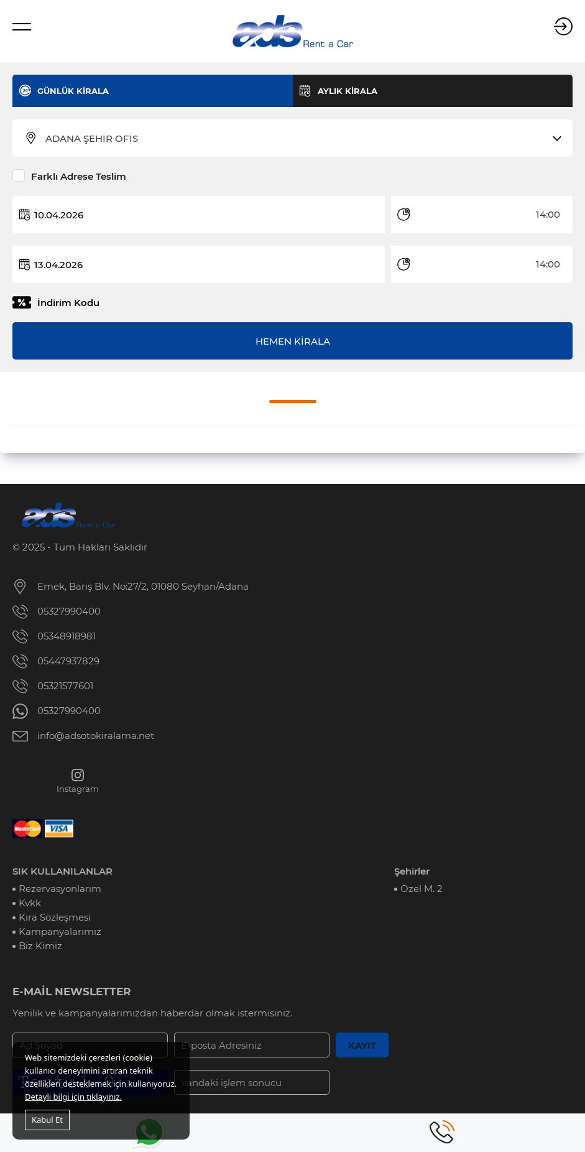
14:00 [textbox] (548, 214)
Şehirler (412, 871)
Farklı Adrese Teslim (78, 176)
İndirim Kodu (68, 303)
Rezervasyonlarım (60, 888)
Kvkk (30, 903)
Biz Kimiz (40, 946)
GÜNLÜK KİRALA (73, 91)
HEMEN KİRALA (293, 341)
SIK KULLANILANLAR (62, 871)
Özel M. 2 (421, 888)
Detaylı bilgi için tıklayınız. (73, 1096)
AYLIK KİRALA (347, 91)
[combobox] (300, 139)
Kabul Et (47, 1119)
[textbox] (300, 139)
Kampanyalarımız (60, 931)
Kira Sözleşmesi (55, 917)
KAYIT (362, 1045)
